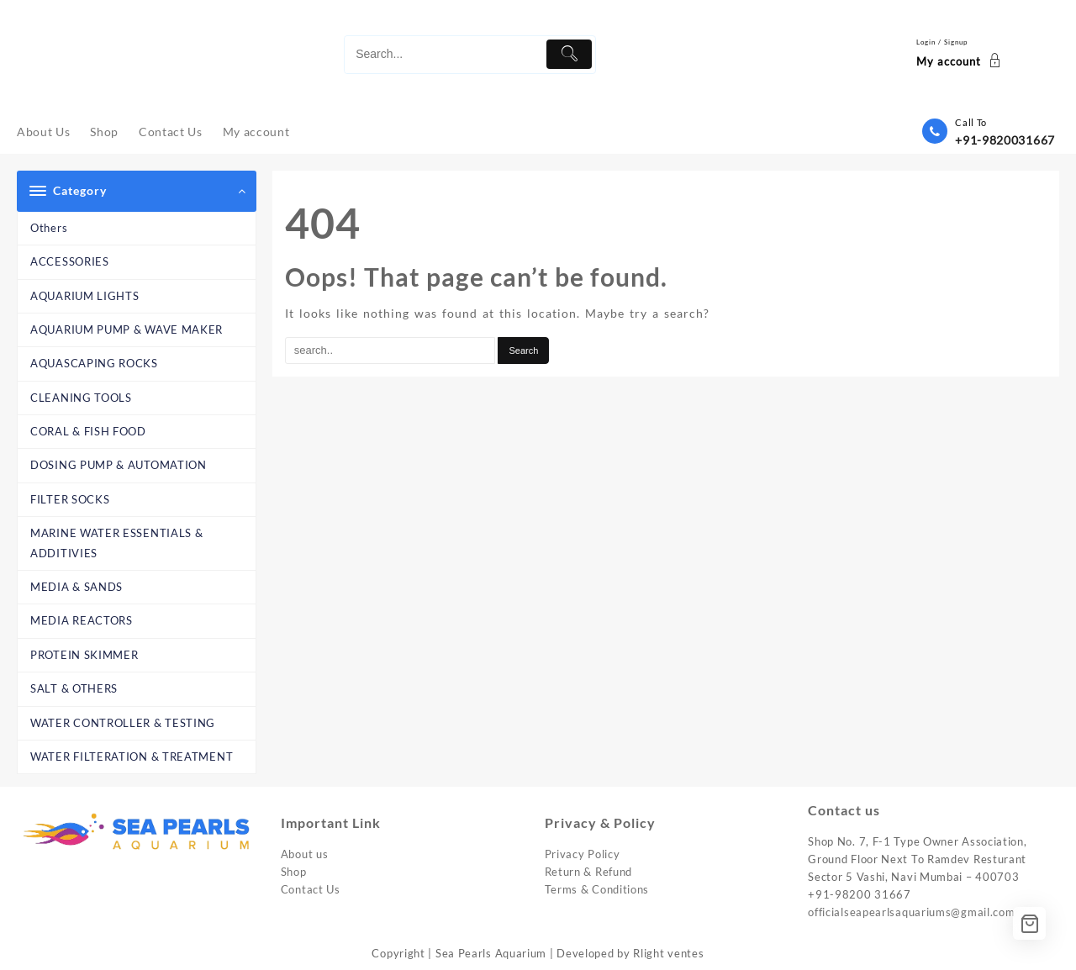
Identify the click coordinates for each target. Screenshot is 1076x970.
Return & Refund (589, 871)
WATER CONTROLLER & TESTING (122, 723)
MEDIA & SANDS (76, 586)
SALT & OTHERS (74, 688)
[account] (960, 55)
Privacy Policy (582, 854)
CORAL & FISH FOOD (88, 431)
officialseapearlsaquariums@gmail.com (911, 912)
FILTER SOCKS (69, 499)
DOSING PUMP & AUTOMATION (118, 465)
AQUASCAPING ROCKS (94, 363)
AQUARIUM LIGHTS (85, 296)
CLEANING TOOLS (81, 397)
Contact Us (310, 889)
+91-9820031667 (1005, 140)
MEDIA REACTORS (81, 620)
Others (48, 228)
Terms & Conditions (597, 889)
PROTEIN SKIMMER (84, 655)
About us (305, 854)
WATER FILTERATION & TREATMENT (131, 756)
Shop (294, 871)
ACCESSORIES (69, 261)
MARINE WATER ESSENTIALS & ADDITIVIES (116, 542)
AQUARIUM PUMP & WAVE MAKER (126, 329)
